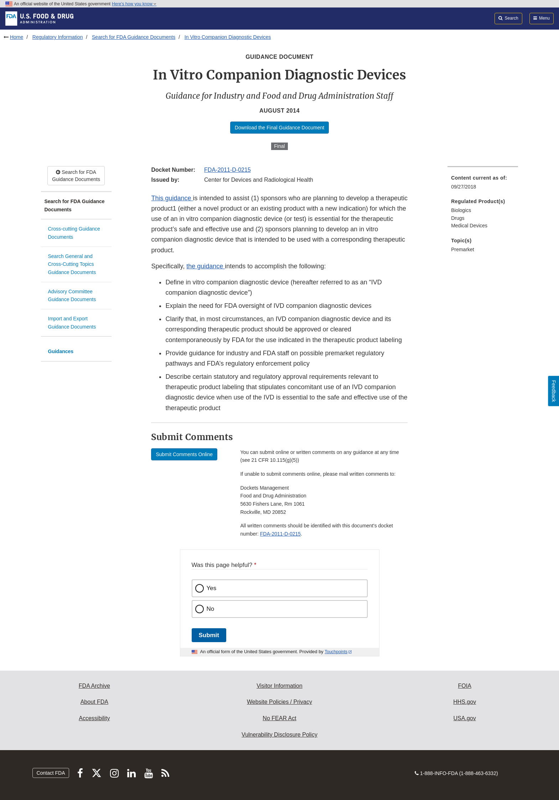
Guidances (61, 351)
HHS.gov (464, 702)
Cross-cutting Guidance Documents (74, 233)
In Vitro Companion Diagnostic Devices (228, 37)
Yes (212, 588)
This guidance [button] (172, 198)
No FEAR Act (279, 718)
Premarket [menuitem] (462, 249)
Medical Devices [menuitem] (469, 225)
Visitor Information (279, 686)
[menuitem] (482, 184)
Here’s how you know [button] (134, 3)
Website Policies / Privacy (279, 702)
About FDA (94, 702)
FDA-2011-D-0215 (227, 170)
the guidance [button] (205, 266)
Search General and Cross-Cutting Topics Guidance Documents (72, 264)
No (210, 608)
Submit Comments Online (184, 454)
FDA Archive (94, 686)
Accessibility (94, 718)
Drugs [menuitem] (457, 218)
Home (16, 37)
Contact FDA (50, 773)
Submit (209, 635)
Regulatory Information (57, 37)
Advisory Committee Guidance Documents (72, 296)
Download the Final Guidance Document (279, 127)
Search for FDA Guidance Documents (133, 37)
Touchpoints (336, 651)
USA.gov (465, 718)
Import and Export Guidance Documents (72, 323)
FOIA (464, 686)
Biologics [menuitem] (461, 210)
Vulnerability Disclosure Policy (279, 735)
